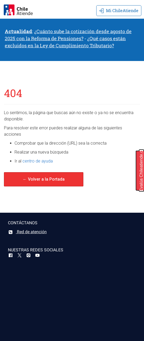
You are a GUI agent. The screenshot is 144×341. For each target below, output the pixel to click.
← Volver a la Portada (44, 179)
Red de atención (27, 231)
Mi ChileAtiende (118, 10)
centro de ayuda (37, 161)
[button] (140, 170)
